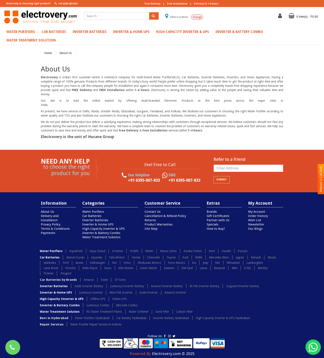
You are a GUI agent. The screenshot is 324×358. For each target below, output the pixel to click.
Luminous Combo (98, 305)
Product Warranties (159, 224)
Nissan (272, 257)
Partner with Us (218, 220)
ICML (247, 268)
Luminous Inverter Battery (127, 286)
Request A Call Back (321, 179)
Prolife (134, 251)
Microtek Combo (127, 305)
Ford (66, 262)
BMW (198, 257)
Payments (48, 233)
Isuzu (107, 268)
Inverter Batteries (89, 32)
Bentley (263, 268)
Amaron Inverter (175, 292)
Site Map (151, 229)
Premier (49, 273)
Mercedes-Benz (219, 257)
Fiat (114, 262)
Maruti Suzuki (75, 257)
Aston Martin (148, 268)
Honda (136, 257)
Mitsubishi (233, 262)
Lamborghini (255, 262)
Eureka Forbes (192, 251)
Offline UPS (97, 299)
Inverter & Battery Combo (239, 32)
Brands (212, 212)
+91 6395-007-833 (65, 3)
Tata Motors (117, 257)
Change (197, 17)
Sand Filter (162, 311)
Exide (104, 279)
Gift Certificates (218, 216)
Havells (226, 251)
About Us (66, 53)
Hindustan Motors (149, 262)
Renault (256, 257)
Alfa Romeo (125, 268)
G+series (117, 251)
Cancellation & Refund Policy (165, 216)
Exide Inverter (148, 292)
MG (217, 262)
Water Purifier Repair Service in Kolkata (95, 324)
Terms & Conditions (55, 229)
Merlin (149, 251)
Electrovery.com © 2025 (173, 353)
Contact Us (153, 212)
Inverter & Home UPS (131, 32)
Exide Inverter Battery (88, 286)
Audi (185, 257)
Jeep (205, 262)
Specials (212, 224)
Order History (258, 216)
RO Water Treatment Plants (104, 311)
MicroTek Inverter (121, 292)
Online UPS (119, 299)
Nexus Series (168, 251)
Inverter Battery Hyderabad (171, 318)
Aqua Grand (97, 251)
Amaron (89, 279)
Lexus (203, 268)
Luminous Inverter (91, 292)
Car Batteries (53, 32)
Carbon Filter (184, 311)
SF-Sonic (120, 279)
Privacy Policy (50, 224)
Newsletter (256, 224)
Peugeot (65, 273)
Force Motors (176, 262)
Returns (150, 220)
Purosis (242, 251)
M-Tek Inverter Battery (204, 286)
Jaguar (240, 257)
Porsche (70, 268)
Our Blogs (255, 229)
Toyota (171, 257)
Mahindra (50, 262)
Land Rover (51, 268)
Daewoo (169, 268)
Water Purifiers (20, 32)
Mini (234, 268)
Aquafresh (76, 251)
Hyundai (96, 257)
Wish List (254, 220)
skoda (79, 262)
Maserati (219, 268)
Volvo (127, 262)
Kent (212, 251)
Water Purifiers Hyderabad (92, 318)
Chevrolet (153, 257)
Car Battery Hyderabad (131, 318)
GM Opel (187, 268)
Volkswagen (97, 262)
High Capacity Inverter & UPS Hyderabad (223, 318)
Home (48, 53)
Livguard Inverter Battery (242, 286)
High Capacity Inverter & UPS (182, 32)
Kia (194, 262)
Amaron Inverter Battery (167, 286)
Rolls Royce (89, 268)
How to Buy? (216, 229)
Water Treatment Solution (31, 40)
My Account (256, 212)
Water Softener (139, 311)
